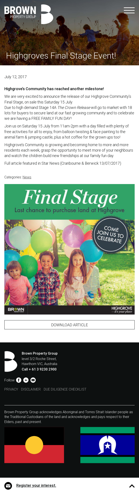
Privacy (11, 389)
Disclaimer (31, 389)
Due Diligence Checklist (65, 389)
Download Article (69, 325)
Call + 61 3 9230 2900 (39, 369)
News (27, 177)
